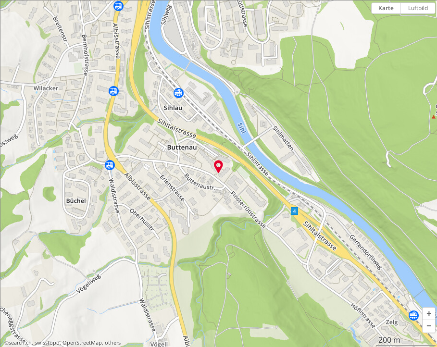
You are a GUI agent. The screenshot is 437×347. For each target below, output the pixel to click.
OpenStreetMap (82, 342)
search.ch (20, 342)
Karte (386, 8)
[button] (429, 314)
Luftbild (418, 8)
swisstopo (47, 342)
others (113, 342)
